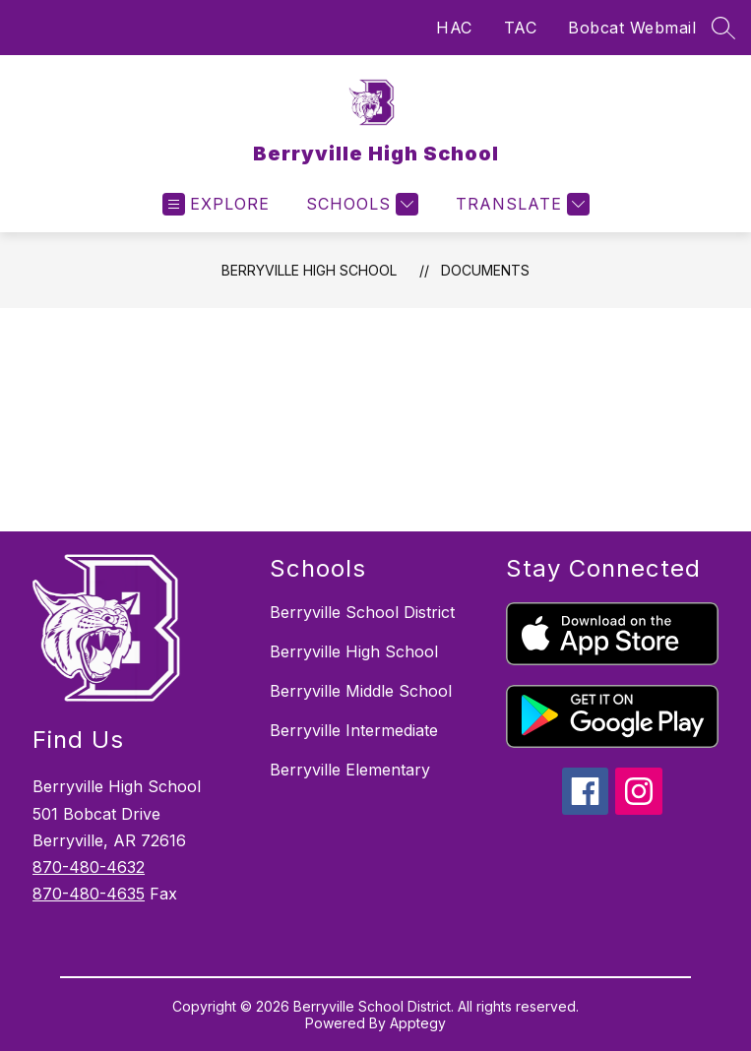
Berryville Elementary (350, 769)
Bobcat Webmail (632, 27)
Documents (485, 270)
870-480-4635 (88, 893)
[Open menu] (216, 204)
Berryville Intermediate (354, 730)
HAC (454, 27)
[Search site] (723, 27)
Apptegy (418, 1023)
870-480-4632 (88, 867)
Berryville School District (362, 612)
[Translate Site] (520, 204)
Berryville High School (309, 270)
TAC (520, 27)
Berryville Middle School (361, 691)
